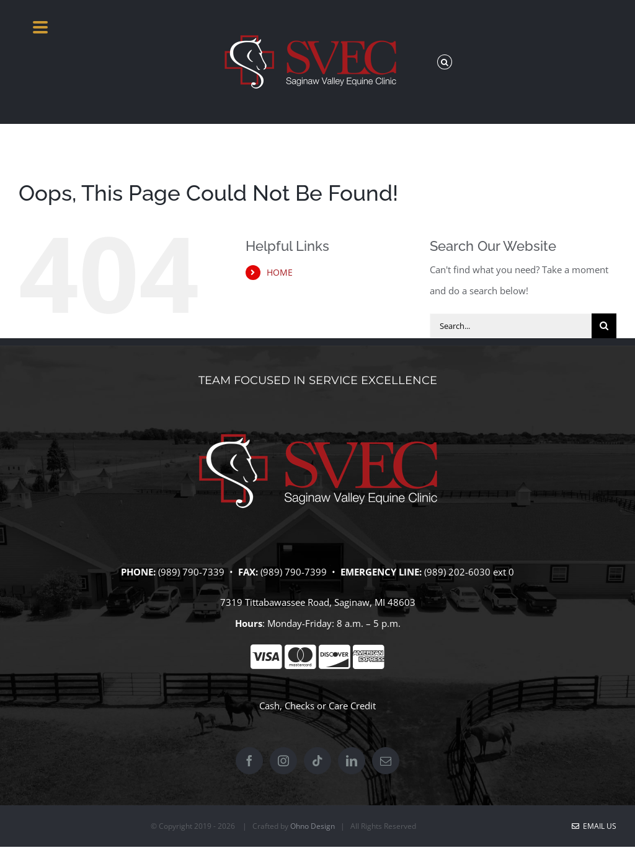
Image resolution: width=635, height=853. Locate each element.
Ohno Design (312, 826)
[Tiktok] (317, 760)
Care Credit (352, 705)
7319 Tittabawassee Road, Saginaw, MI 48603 (317, 602)
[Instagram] (283, 760)
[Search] (604, 325)
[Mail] (385, 760)
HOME (280, 272)
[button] (444, 62)
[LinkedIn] (351, 760)
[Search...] (511, 325)
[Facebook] (249, 760)
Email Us (594, 826)
